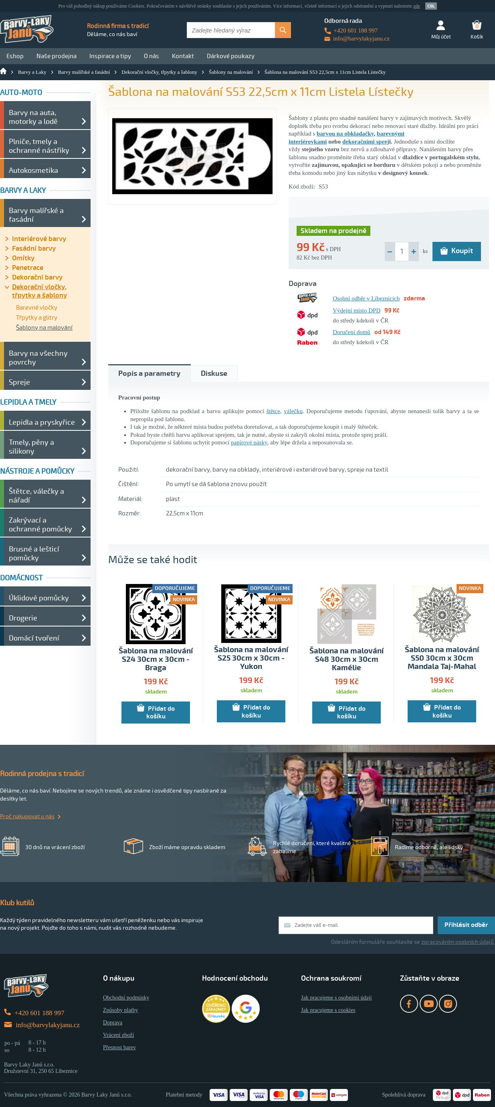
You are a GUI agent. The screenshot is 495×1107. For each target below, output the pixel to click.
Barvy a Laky (32, 72)
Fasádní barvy (34, 248)
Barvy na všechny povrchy (38, 358)
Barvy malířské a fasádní (84, 72)
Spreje (19, 382)
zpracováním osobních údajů (457, 942)
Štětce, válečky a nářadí (36, 496)
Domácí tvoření (34, 638)
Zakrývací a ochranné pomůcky (40, 524)
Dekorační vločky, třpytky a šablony (159, 72)
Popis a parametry (149, 373)
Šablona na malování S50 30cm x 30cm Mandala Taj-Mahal (442, 658)
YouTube (429, 1004)
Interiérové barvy (39, 239)
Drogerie (23, 618)
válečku (293, 411)
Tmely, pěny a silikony (31, 447)
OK (431, 6)
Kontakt (183, 56)
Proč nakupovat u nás (27, 816)
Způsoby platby (120, 1010)
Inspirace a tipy (110, 56)
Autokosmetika (33, 170)
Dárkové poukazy (231, 56)
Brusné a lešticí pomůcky (34, 553)
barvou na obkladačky (345, 133)
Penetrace (27, 268)
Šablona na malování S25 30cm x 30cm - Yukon (251, 658)
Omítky (23, 258)
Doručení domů (351, 332)
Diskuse (214, 373)
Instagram (448, 1004)
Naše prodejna (56, 56)
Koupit (456, 250)
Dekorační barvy (37, 277)
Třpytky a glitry (36, 317)
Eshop (15, 56)
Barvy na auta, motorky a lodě (33, 117)
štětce (273, 411)
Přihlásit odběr (466, 925)
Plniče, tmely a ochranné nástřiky (39, 146)
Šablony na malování (231, 72)
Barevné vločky (36, 307)
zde (416, 6)
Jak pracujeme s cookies (328, 1010)
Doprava (112, 1023)
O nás (151, 56)
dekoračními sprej (365, 141)
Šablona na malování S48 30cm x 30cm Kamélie (346, 659)
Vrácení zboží (118, 1035)
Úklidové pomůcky (39, 598)
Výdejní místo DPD (356, 310)
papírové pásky (249, 442)
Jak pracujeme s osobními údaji (336, 998)
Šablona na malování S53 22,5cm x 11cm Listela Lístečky (325, 72)
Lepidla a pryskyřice (42, 422)
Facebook (409, 1004)
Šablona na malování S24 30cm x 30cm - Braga (156, 659)
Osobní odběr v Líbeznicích (366, 298)
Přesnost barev (119, 1047)
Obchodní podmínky (126, 998)
